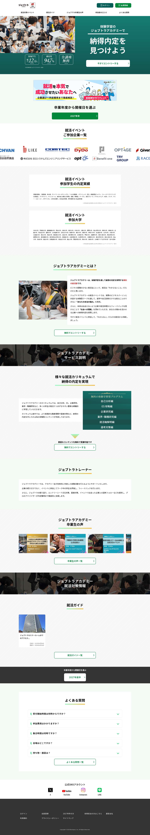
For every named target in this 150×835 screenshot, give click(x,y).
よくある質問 (124, 12)
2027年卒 (75, 115)
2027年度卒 (75, 677)
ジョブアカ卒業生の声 (75, 12)
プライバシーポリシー (50, 818)
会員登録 (123, 5)
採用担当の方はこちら (93, 813)
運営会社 (109, 813)
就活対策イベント (27, 12)
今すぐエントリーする (108, 63)
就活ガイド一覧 (75, 655)
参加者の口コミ (101, 12)
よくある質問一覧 (75, 761)
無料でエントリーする (75, 332)
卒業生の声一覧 (75, 560)
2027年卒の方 (68, 813)
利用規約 (23, 818)
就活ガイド (50, 12)
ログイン (105, 5)
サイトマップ (68, 818)
